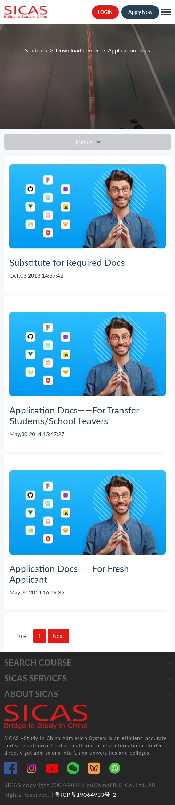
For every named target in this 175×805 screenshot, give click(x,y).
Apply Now (140, 12)
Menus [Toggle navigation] (84, 142)
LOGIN (105, 12)
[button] (169, 663)
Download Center (77, 50)
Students (36, 50)
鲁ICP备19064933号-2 (85, 794)
